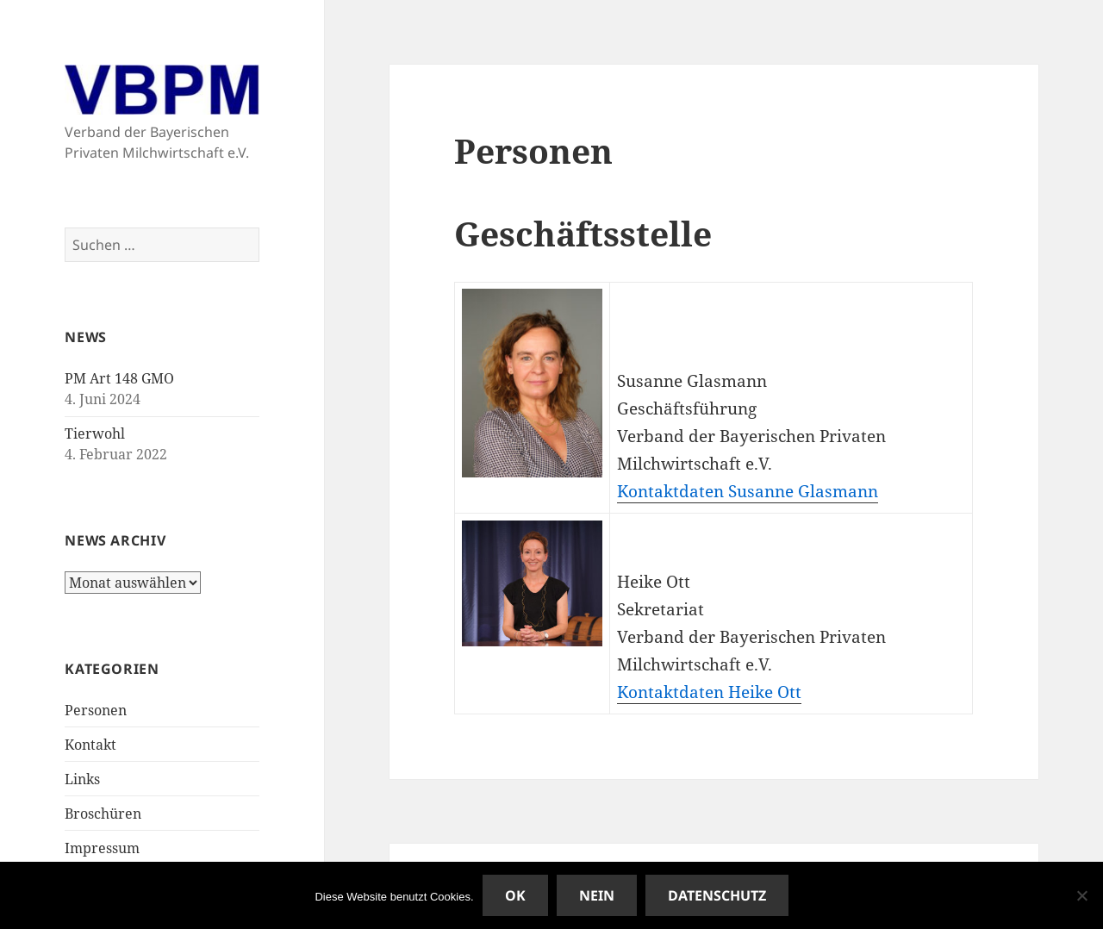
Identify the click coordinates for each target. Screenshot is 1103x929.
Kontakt (90, 744)
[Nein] (1081, 895)
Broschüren (103, 813)
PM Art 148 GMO (119, 378)
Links (82, 779)
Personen (96, 710)
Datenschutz (717, 895)
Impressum (102, 848)
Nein (596, 895)
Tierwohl (95, 433)
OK (515, 895)
